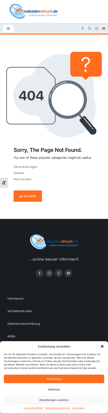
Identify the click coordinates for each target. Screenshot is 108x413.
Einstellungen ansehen (54, 400)
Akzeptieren (53, 379)
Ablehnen (54, 389)
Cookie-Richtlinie (33, 408)
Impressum (78, 408)
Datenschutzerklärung (57, 408)
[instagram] (96, 28)
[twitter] (89, 28)
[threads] (59, 273)
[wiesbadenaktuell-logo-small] (33, 5)
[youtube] (103, 28)
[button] (102, 346)
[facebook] (82, 28)
